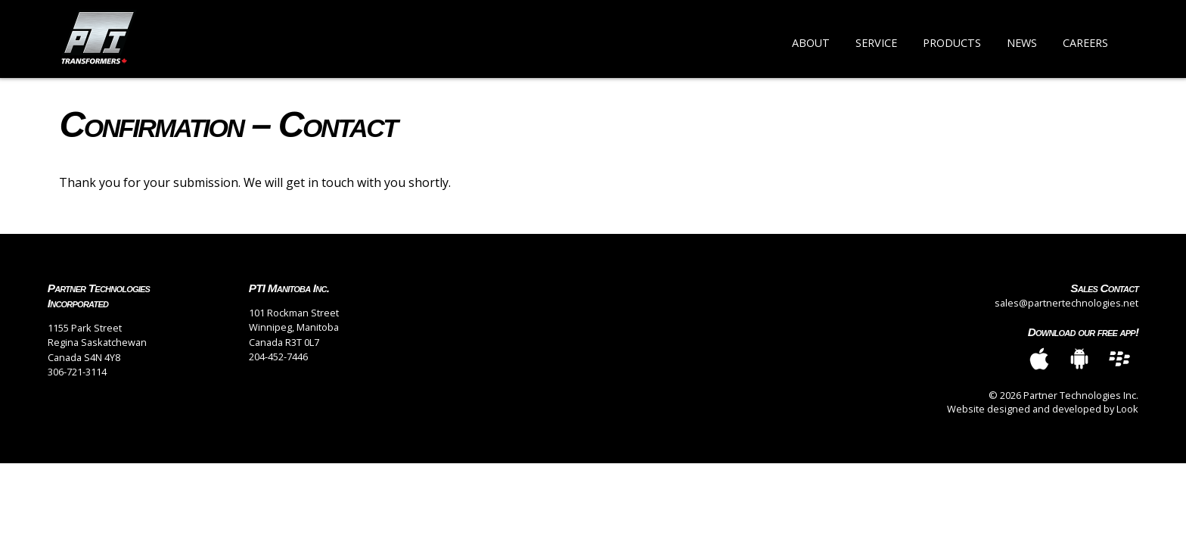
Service (876, 43)
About (811, 43)
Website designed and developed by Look (1042, 409)
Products (952, 43)
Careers (1085, 43)
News (1022, 43)
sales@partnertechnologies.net (1066, 303)
